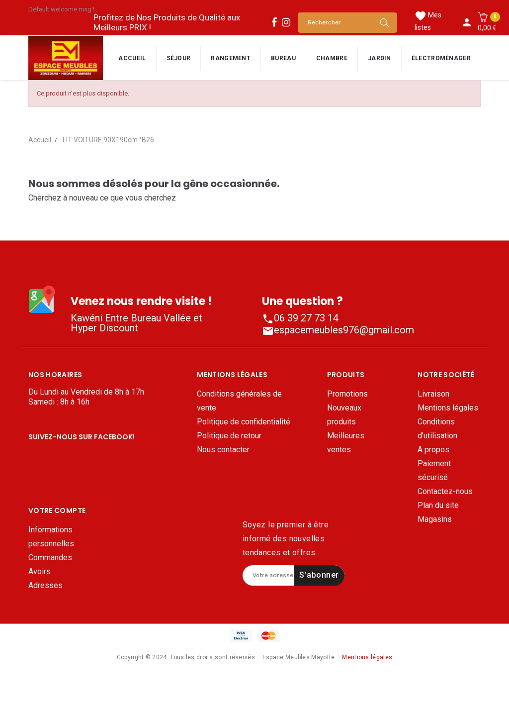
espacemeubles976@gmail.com (338, 330)
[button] (487, 22)
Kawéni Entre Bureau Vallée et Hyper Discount (136, 323)
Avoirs (39, 604)
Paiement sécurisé (434, 470)
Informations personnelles (51, 570)
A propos (433, 449)
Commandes (50, 591)
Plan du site (438, 505)
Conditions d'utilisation (437, 428)
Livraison (433, 394)
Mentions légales (448, 407)
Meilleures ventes (345, 442)
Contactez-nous (445, 491)
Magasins (435, 519)
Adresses (45, 618)
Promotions (347, 394)
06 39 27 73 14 (300, 318)
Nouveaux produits (344, 414)
